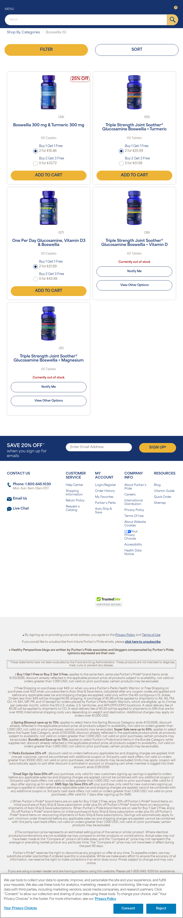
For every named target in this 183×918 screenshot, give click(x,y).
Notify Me (134, 271)
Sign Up (157, 447)
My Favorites (104, 497)
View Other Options (134, 285)
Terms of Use (151, 635)
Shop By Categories (23, 32)
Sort (137, 50)
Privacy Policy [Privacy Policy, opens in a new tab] (105, 899)
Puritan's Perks (105, 503)
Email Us (20, 498)
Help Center (74, 485)
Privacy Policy (134, 510)
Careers (130, 494)
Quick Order (162, 497)
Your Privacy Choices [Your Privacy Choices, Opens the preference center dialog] (20, 908)
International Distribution (133, 502)
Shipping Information (74, 493)
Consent (128, 908)
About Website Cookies (135, 524)
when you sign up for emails (27, 451)
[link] (72, 603)
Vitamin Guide (164, 491)
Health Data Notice (133, 552)
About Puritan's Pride (135, 487)
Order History (105, 491)
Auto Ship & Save (103, 511)
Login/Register (105, 485)
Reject (161, 908)
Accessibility (133, 544)
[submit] (172, 19)
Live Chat (21, 508)
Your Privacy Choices (131, 535)
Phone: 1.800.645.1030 (32, 484)
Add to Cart (48, 175)
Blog (157, 485)
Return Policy (75, 500)
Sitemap (160, 503)
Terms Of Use (133, 516)
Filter (46, 50)
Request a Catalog (73, 508)
